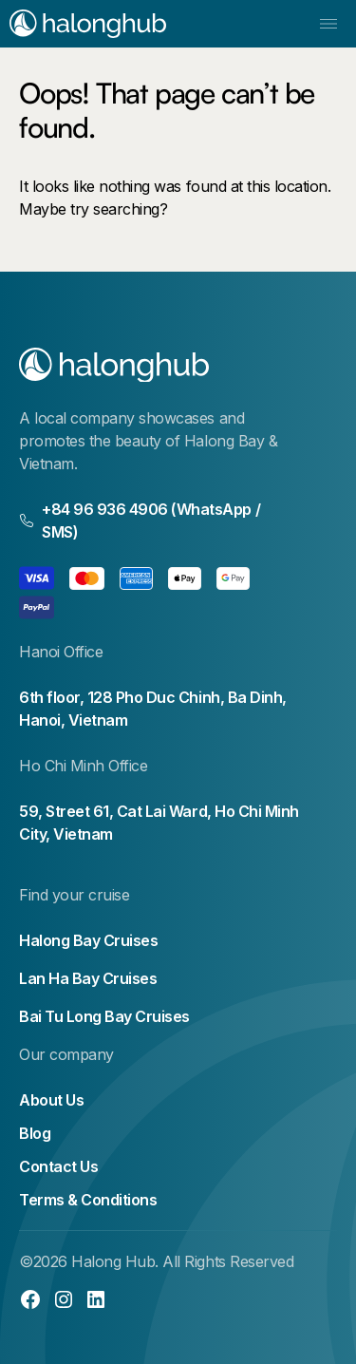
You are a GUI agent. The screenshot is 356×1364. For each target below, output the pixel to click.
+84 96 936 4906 (105, 509)
